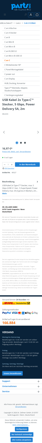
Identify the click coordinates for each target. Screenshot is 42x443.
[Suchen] (25, 14)
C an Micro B (9, 46)
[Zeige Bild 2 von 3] (21, 143)
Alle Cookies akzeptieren (21, 440)
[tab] (20, 187)
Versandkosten (20, 407)
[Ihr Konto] (30, 14)
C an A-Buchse (10, 28)
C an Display (9, 78)
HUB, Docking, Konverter (14, 83)
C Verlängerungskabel (13, 95)
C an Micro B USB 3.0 (13, 56)
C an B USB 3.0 (10, 51)
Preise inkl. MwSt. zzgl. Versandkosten (16, 152)
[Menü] (4, 14)
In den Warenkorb (27, 164)
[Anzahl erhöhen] (12, 164)
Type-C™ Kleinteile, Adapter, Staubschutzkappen (16, 89)
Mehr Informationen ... (21, 425)
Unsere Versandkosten (12, 373)
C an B (7, 37)
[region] (21, 132)
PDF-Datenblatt (8, 168)
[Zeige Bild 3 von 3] (25, 143)
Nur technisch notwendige (22, 434)
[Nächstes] (38, 132)
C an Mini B (9, 42)
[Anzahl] (8, 164)
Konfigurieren (21, 429)
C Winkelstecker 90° (12, 65)
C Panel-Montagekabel (13, 69)
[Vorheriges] (4, 132)
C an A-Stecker (10, 33)
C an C (7, 60)
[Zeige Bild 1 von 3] (17, 143)
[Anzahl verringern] (4, 164)
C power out (9, 74)
